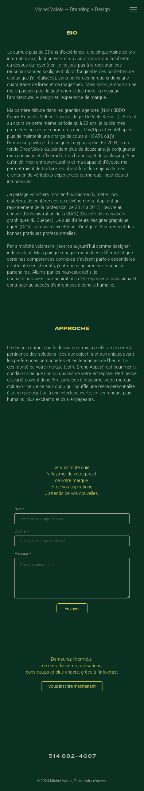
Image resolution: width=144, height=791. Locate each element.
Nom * (19, 509)
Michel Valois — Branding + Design (72, 9)
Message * (22, 553)
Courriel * (21, 531)
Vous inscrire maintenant (72, 686)
